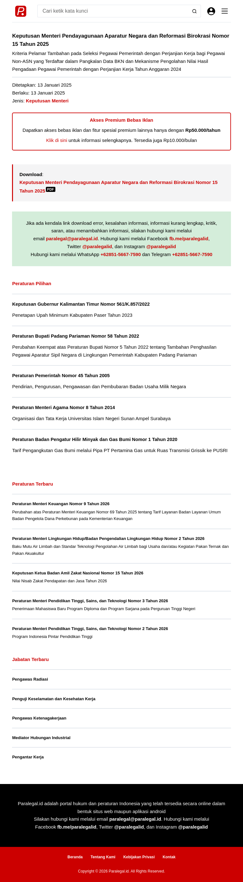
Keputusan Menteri (47, 100)
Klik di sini (56, 140)
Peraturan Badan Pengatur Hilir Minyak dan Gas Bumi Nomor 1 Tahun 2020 (94, 439)
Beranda (75, 857)
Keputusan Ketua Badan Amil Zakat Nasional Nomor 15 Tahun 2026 (77, 573)
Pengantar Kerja (28, 757)
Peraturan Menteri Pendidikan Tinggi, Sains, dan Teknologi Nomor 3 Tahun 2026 (90, 600)
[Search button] (194, 11)
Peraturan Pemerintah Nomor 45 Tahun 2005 (60, 375)
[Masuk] (211, 11)
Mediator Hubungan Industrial (41, 737)
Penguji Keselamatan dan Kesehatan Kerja (53, 698)
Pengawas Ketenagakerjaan (39, 718)
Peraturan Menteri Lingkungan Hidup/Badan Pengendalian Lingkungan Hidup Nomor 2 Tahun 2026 (108, 538)
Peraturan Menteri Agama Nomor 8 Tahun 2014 (63, 407)
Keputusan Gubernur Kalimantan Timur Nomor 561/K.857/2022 (81, 304)
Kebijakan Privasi (139, 857)
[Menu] (224, 11)
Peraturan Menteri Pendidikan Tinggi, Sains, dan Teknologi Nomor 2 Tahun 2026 (90, 628)
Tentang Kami (102, 857)
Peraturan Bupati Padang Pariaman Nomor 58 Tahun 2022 (75, 336)
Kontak (169, 857)
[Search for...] (112, 11)
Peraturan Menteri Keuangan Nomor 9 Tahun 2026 (60, 503)
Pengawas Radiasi (30, 679)
